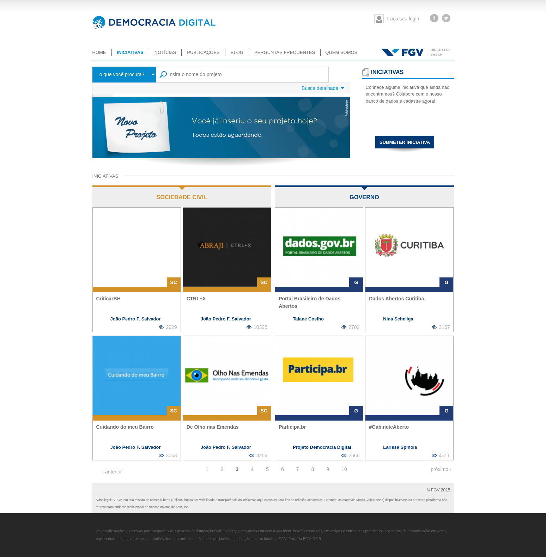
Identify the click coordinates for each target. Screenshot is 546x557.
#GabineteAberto (389, 427)
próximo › (441, 469)
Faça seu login (403, 19)
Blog (237, 52)
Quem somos (341, 52)
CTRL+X (196, 298)
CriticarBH (108, 298)
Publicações (203, 52)
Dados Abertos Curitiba (396, 298)
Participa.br (292, 427)
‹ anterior (112, 472)
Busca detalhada (320, 88)
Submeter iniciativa (405, 142)
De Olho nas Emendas (213, 427)
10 (344, 469)
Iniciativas (130, 52)
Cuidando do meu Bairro (125, 427)
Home (99, 52)
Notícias (165, 52)
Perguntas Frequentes (284, 52)
